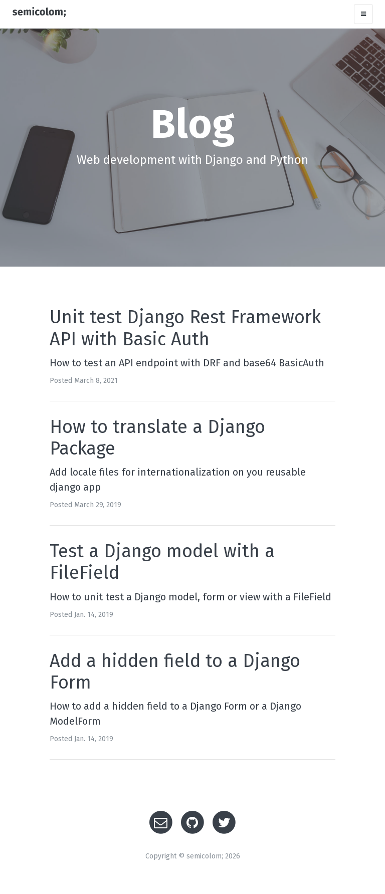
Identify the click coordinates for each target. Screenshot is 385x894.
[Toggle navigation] (363, 14)
